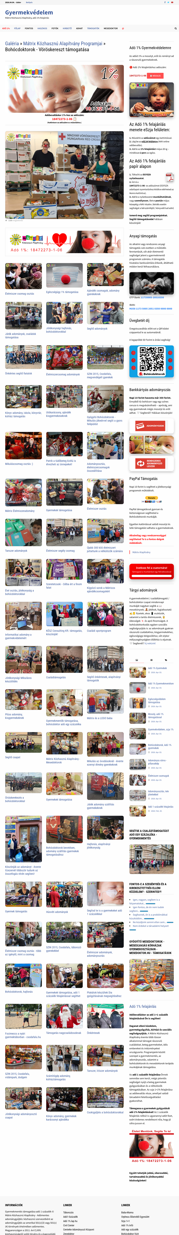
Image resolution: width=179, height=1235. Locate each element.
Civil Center (68, 1225)
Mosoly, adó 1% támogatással (155, 716)
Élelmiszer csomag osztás (19, 293)
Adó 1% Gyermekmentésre (161, 683)
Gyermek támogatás (16, 911)
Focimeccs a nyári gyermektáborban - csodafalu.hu (23, 1035)
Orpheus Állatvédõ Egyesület (135, 1216)
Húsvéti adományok (57, 912)
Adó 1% (6, 28)
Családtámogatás (56, 677)
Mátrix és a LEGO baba (99, 718)
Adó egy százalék (129, 1229)
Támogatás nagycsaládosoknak (63, 1033)
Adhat (79, 28)
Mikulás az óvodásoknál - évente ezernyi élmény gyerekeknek (105, 762)
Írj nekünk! (150, 643)
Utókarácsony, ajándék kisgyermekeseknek (58, 414)
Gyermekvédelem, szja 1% (160, 729)
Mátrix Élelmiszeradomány (19, 511)
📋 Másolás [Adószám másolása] (155, 75)
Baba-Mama (127, 1212)
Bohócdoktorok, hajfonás (19, 991)
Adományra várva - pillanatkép (157, 762)
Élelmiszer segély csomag (60, 550)
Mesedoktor (111, 28)
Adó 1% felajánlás (142, 1006)
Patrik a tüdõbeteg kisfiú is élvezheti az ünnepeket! (61, 462)
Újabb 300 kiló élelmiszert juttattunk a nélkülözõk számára (105, 549)
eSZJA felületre (150, 141)
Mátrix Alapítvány (141, 552)
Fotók (55, 28)
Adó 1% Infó (127, 1225)
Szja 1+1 (125, 1221)
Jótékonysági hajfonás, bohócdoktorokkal (59, 330)
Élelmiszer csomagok (158, 775)
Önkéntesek (93, 1033)
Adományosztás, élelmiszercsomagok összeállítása (98, 467)
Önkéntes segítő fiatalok (18, 373)
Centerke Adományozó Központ (78, 1229)
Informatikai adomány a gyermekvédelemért (18, 636)
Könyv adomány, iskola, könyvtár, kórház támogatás (23, 414)
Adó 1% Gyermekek (157, 668)
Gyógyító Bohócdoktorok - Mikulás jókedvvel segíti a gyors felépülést (104, 420)
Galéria (12, 43)
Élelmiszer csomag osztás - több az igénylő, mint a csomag (23, 952)
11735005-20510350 (152, 297)
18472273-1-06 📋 (64, 119)
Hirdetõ (67, 28)
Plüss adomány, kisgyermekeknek (14, 716)
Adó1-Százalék (70, 1216)
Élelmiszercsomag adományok (63, 374)
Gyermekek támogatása (59, 510)
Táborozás (68, 1212)
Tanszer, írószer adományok (102, 1070)
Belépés (29, 2)
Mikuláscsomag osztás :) (19, 464)
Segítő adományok (97, 328)
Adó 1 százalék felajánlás (160, 806)
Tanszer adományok (16, 550)
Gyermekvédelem (29, 12)
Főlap (17, 28)
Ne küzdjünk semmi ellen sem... (153, 922)
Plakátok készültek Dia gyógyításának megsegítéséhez (104, 994)
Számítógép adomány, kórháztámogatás (58, 1077)
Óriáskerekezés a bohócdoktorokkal (15, 799)
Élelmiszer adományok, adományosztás (99, 954)
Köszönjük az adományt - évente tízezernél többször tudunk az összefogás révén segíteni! (23, 870)
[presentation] (136, 660)
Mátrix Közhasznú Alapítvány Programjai (62, 43)
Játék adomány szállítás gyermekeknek (100, 806)
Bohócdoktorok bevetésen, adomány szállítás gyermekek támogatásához (62, 851)
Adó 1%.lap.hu (70, 1221)
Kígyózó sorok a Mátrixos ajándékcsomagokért (101, 589)
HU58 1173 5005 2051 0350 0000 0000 (150, 308)
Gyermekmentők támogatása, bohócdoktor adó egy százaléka (63, 722)
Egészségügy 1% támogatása (62, 292)
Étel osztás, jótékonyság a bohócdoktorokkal (19, 592)
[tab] (136, 660)
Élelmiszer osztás (96, 508)
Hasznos (42, 28)
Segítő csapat (12, 757)
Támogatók (93, 28)
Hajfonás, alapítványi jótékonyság (98, 845)
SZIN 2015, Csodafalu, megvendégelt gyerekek (100, 375)
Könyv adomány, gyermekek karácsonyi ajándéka (61, 1117)
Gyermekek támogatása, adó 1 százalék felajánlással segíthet (63, 994)
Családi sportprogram (99, 630)
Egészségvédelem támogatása (157, 701)
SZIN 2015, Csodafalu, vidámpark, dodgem (17, 1075)
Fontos (29, 28)
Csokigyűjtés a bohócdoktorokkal (105, 1112)
